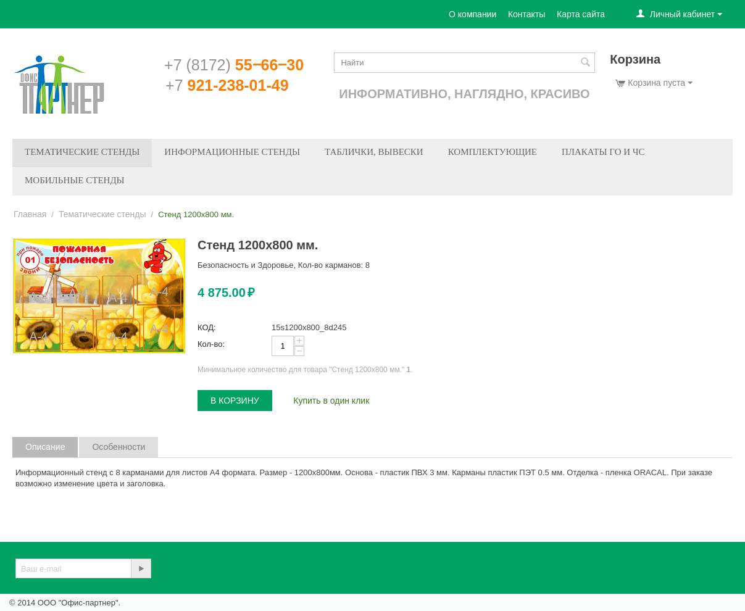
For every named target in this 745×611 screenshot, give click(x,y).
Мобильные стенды (75, 180)
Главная (30, 214)
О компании (472, 14)
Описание (45, 447)
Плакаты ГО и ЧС (603, 152)
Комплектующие (492, 152)
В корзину (234, 400)
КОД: (207, 327)
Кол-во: (211, 344)
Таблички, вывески (374, 152)
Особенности (118, 447)
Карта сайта (581, 14)
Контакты (526, 14)
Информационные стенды (232, 152)
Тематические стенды (82, 152)
